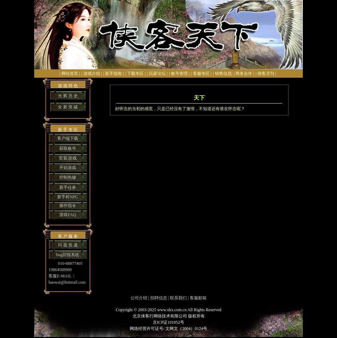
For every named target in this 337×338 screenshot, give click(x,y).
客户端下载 (67, 138)
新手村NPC (67, 196)
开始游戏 (67, 167)
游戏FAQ (67, 214)
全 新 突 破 (68, 107)
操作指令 (67, 205)
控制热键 (67, 177)
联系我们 (178, 297)
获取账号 (67, 148)
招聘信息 (158, 297)
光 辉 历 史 (68, 95)
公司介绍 (138, 297)
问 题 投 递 (68, 245)
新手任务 (67, 187)
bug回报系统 (67, 254)
